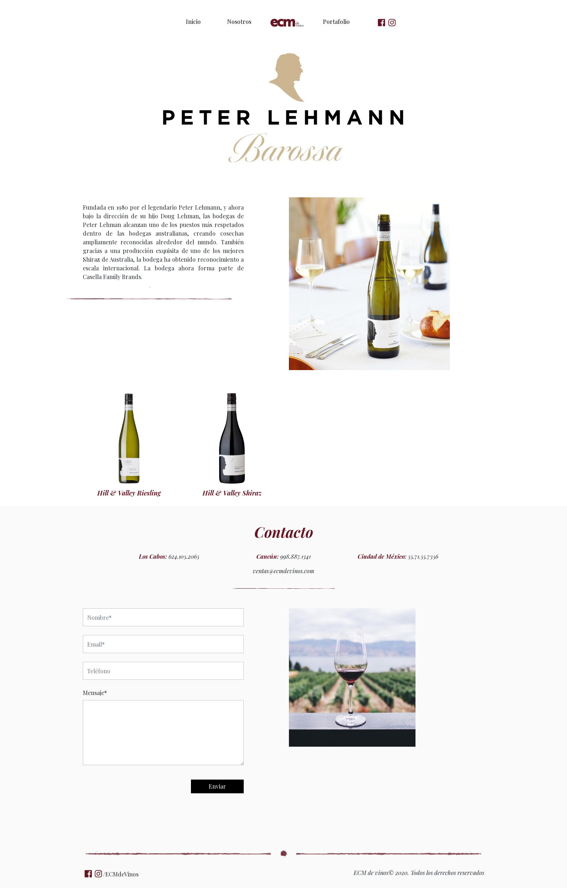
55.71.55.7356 (423, 556)
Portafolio (336, 21)
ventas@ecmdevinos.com (283, 571)
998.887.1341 (295, 556)
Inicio (193, 21)
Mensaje (95, 692)
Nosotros (239, 21)
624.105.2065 (184, 556)
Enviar (217, 786)
